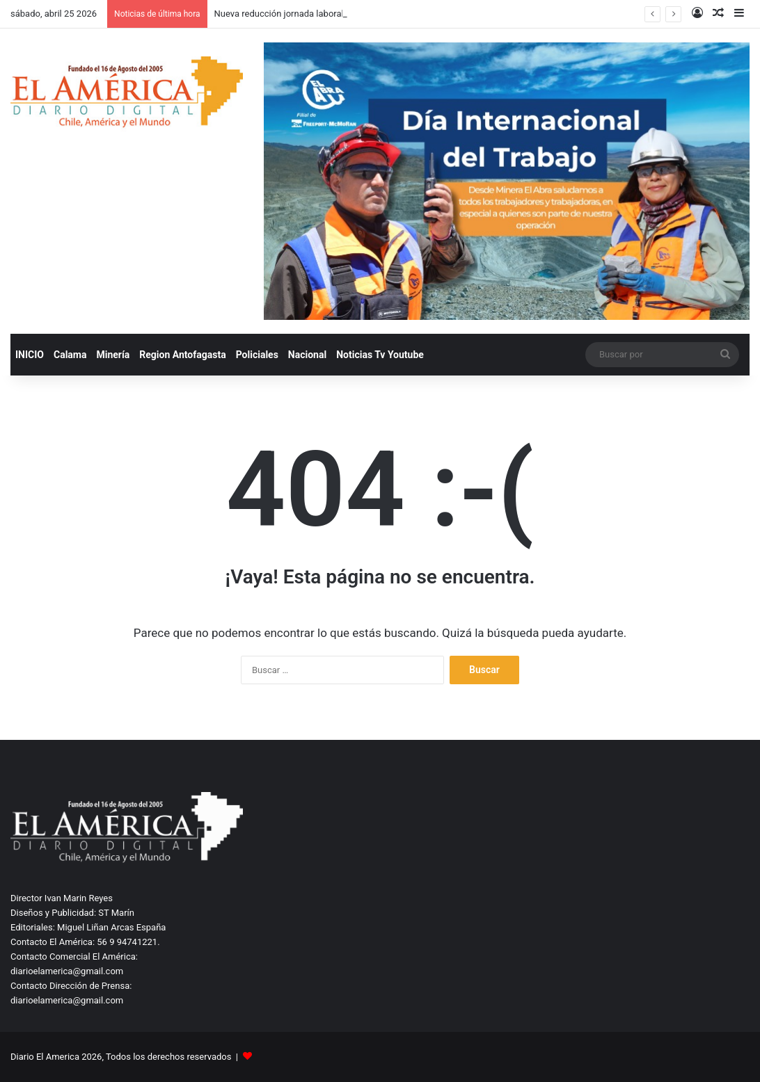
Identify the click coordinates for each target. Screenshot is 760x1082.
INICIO (29, 354)
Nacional (307, 354)
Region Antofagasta (182, 354)
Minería (112, 354)
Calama (70, 354)
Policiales (257, 354)
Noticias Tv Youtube (380, 354)
